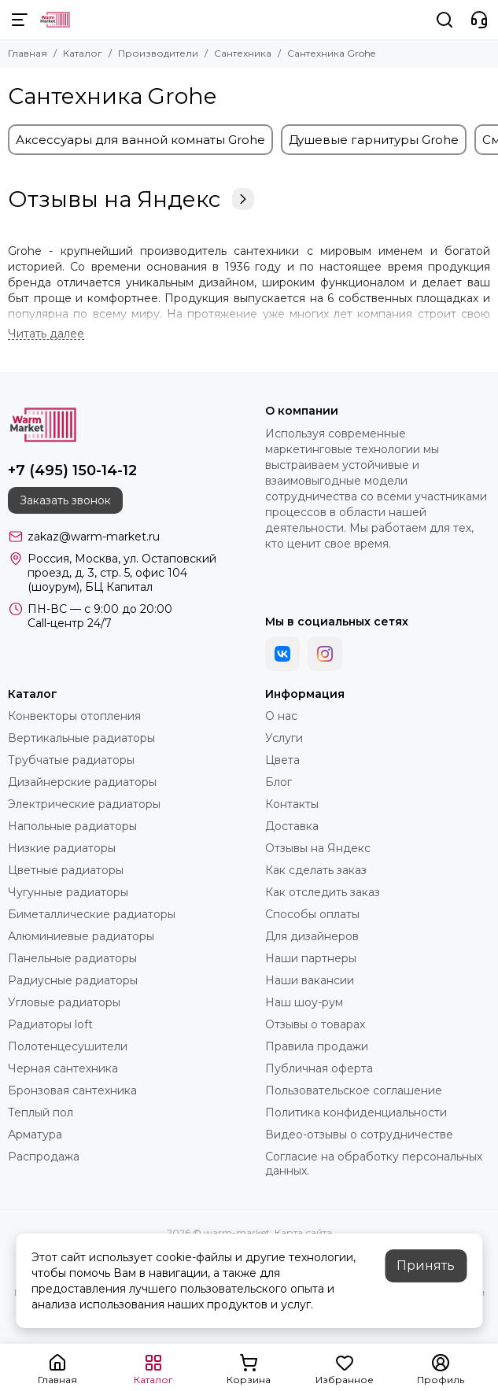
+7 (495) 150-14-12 (72, 470)
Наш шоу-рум (304, 1002)
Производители (158, 53)
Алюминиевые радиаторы (81, 936)
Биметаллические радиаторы (91, 914)
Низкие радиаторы (62, 848)
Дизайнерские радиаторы (82, 782)
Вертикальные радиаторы (81, 738)
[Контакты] (479, 19)
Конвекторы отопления (74, 716)
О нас (281, 716)
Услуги (284, 738)
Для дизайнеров (312, 936)
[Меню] (19, 19)
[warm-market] (55, 19)
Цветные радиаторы (66, 870)
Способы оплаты (312, 914)
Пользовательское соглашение (353, 1090)
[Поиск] (444, 19)
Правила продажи (316, 1046)
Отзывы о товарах (315, 1024)
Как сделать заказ (316, 870)
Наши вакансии (309, 980)
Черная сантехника (63, 1068)
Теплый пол (40, 1112)
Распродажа (43, 1156)
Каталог (82, 53)
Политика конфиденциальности (356, 1112)
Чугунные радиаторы (68, 892)
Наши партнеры (310, 958)
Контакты (292, 804)
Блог (278, 782)
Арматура (35, 1134)
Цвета (282, 760)
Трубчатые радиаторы (71, 760)
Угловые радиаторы (64, 1002)
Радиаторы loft (50, 1024)
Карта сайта (303, 1232)
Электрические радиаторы (84, 804)
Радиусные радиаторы (73, 980)
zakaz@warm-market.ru (94, 536)
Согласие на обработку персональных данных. (373, 1163)
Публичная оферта (319, 1068)
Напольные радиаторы (72, 826)
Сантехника (242, 53)
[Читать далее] (46, 334)
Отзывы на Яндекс (131, 199)
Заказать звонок (65, 500)
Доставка (292, 826)
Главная (27, 53)
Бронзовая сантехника (72, 1090)
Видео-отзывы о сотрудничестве (359, 1134)
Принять (426, 1265)
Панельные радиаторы (72, 958)
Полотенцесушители (67, 1046)
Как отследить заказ (322, 892)
